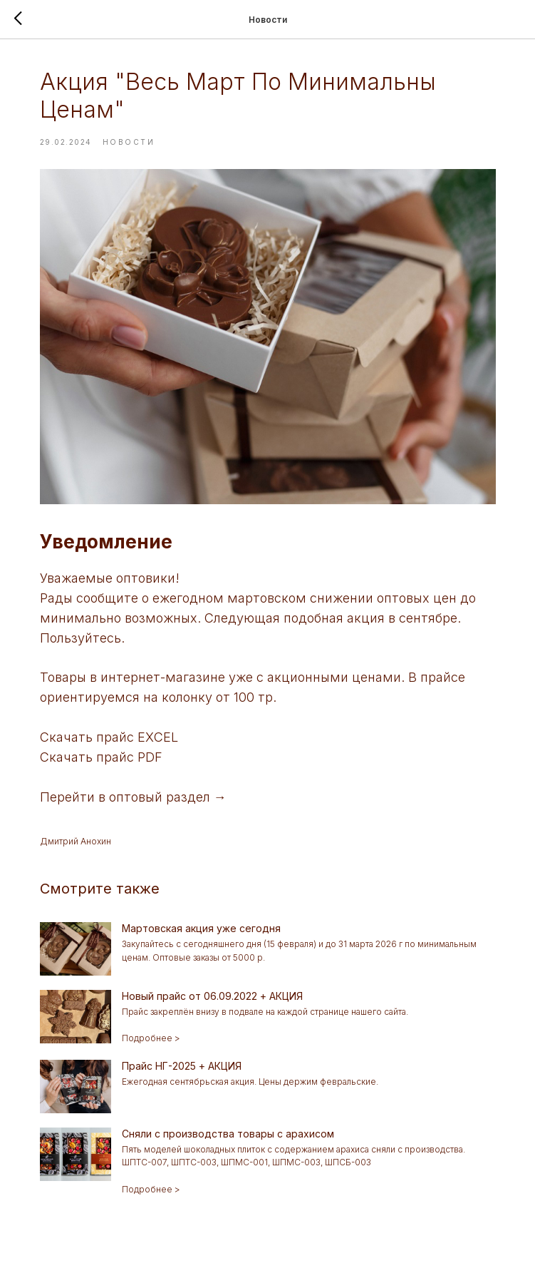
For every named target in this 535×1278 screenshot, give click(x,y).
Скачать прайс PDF (101, 757)
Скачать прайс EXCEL (109, 737)
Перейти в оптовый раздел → (133, 796)
